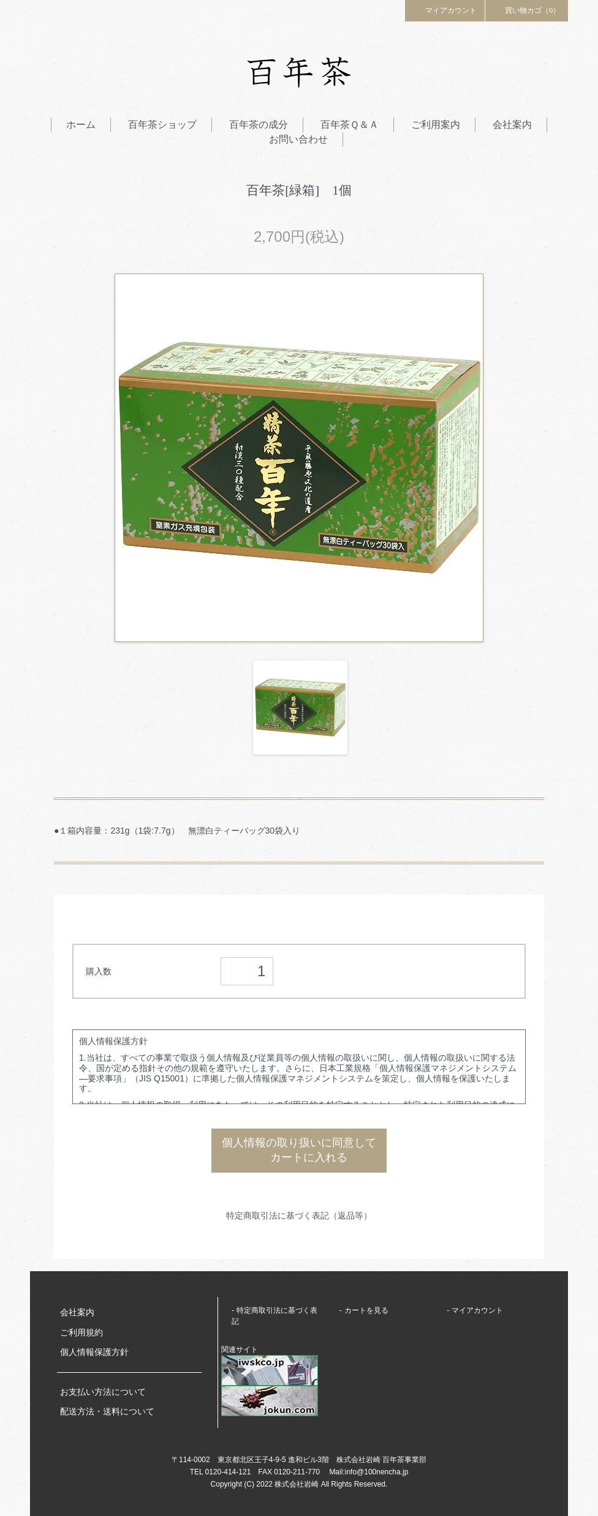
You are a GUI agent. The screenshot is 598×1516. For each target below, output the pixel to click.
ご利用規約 (81, 1332)
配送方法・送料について (107, 1411)
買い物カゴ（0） (527, 10)
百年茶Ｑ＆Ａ (349, 124)
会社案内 (512, 124)
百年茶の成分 (258, 124)
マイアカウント (445, 10)
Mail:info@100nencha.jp (368, 1472)
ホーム (81, 124)
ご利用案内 (435, 124)
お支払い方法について (103, 1392)
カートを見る (366, 1310)
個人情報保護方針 (94, 1352)
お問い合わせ (298, 139)
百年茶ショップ (162, 124)
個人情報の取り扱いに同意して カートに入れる (299, 1151)
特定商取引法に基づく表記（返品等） (299, 1215)
